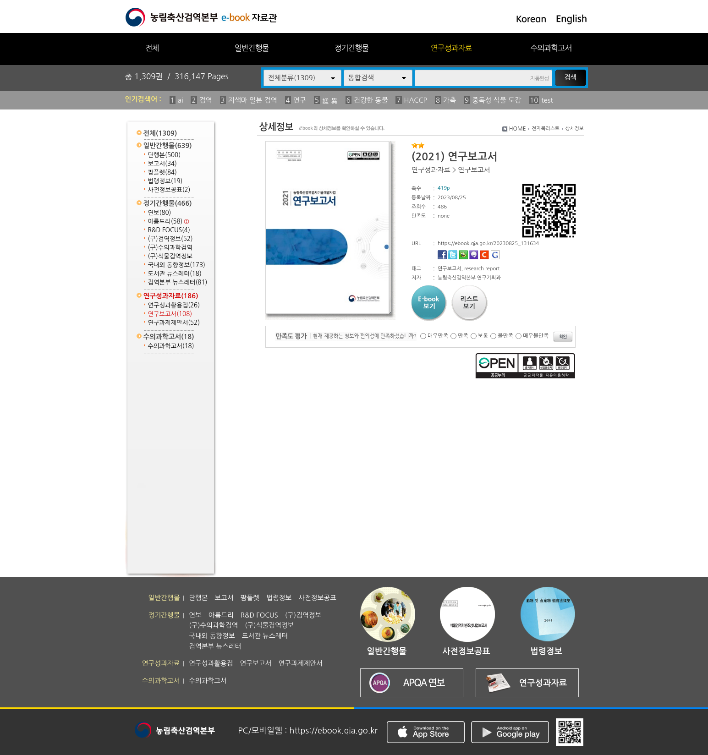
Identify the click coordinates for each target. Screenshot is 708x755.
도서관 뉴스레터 (175, 274)
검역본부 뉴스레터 (178, 282)
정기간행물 (352, 48)
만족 (463, 336)
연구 (299, 100)
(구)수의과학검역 (170, 248)
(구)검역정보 (170, 239)
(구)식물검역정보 (170, 256)
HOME (517, 128)
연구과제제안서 (174, 323)
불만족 (505, 336)
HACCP (416, 100)
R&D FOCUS (169, 230)
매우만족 (438, 336)
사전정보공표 (169, 190)
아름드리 (168, 221)
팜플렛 (162, 172)
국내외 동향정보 (176, 265)
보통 (483, 336)
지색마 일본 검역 (252, 100)
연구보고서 (170, 314)
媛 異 (330, 101)
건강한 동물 (371, 100)
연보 (159, 213)
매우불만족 (536, 336)
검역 (205, 100)
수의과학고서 (551, 48)
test (547, 100)
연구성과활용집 (174, 305)
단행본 (164, 155)
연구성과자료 (451, 48)
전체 (152, 48)
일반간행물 (252, 48)
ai (180, 100)
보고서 (162, 164)
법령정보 (165, 181)
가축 (449, 100)
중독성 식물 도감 (496, 100)
